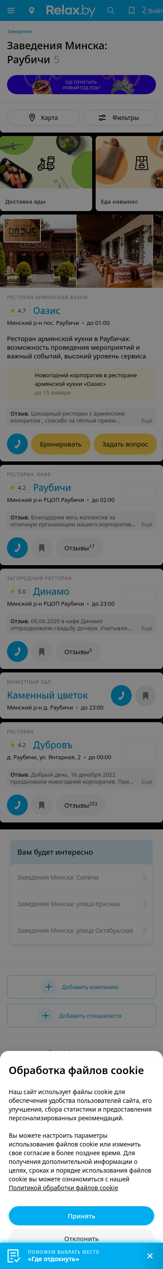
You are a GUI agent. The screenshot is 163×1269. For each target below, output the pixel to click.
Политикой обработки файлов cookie (63, 1188)
